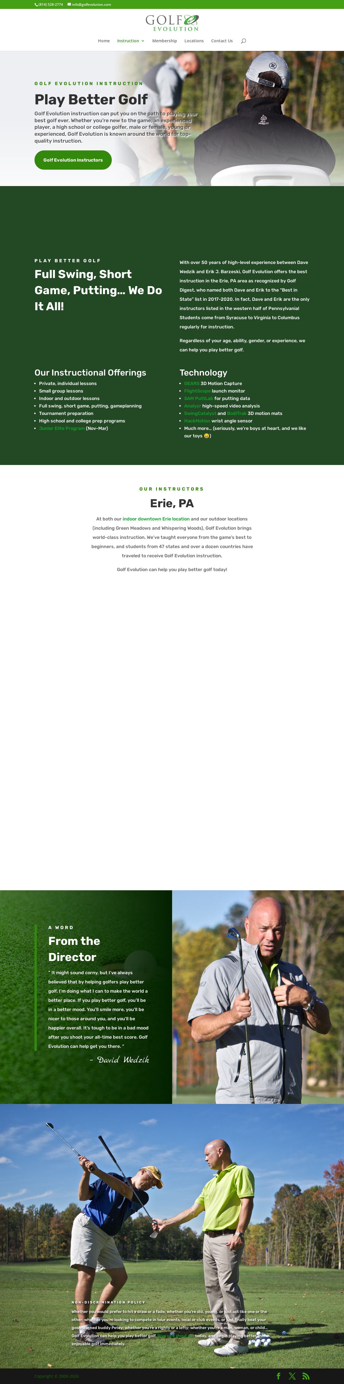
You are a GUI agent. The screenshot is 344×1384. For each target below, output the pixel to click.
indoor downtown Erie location (156, 519)
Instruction (128, 41)
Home (104, 41)
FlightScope (197, 391)
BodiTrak (237, 413)
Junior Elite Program (62, 428)
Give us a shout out (175, 1335)
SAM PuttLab (198, 398)
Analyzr (192, 406)
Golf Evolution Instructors (73, 160)
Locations (194, 41)
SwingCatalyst (200, 413)
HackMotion (197, 421)
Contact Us (222, 41)
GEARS (191, 383)
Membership (164, 41)
